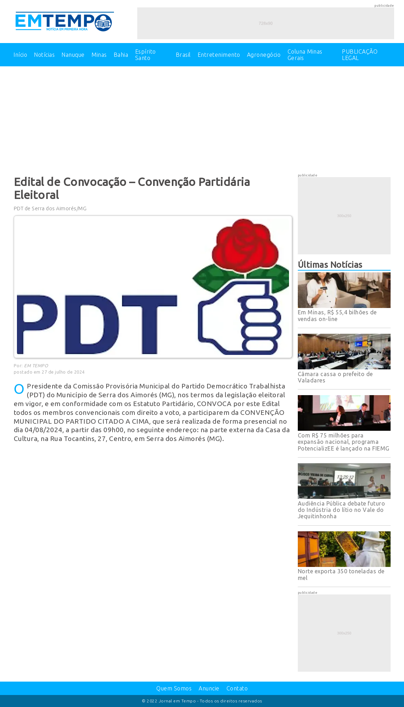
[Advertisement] (202, 119)
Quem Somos (174, 688)
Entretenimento (219, 55)
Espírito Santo (145, 54)
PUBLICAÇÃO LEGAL (360, 54)
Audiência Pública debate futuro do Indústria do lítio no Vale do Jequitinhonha (341, 510)
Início (20, 55)
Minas (99, 55)
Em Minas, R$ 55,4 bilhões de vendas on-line (337, 315)
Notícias (44, 55)
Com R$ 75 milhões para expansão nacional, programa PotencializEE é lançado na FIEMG (344, 442)
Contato (237, 688)
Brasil (183, 55)
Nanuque (73, 55)
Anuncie (209, 688)
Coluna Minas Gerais (305, 54)
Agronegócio (264, 55)
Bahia (121, 55)
